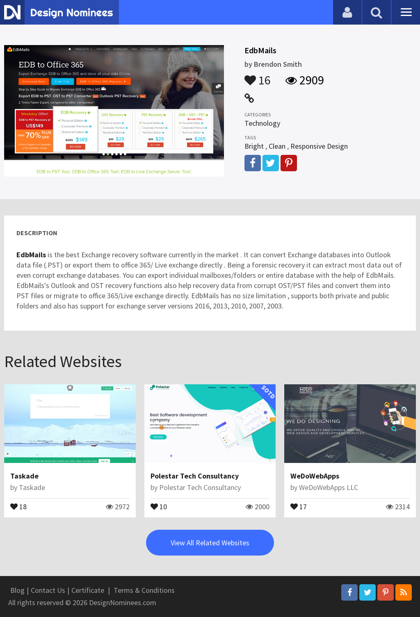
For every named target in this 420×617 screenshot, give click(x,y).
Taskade (24, 476)
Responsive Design (319, 146)
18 (18, 506)
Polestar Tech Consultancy (195, 476)
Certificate (87, 590)
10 (159, 506)
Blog (17, 590)
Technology (262, 123)
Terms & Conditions (144, 590)
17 (298, 506)
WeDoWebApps (314, 476)
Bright (254, 146)
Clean (277, 146)
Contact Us (48, 590)
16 (257, 76)
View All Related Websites (210, 542)
